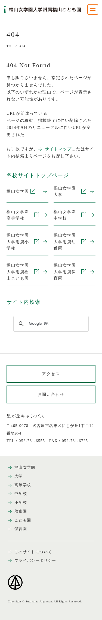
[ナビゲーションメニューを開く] (92, 9)
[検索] (50, 324)
